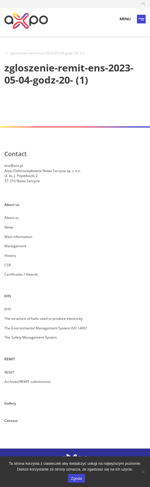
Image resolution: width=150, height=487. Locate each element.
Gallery (10, 403)
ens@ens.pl (13, 165)
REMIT (9, 359)
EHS (7, 296)
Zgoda (76, 478)
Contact (11, 420)
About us (11, 204)
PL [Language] (144, 3)
